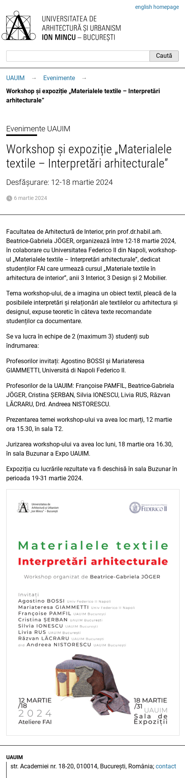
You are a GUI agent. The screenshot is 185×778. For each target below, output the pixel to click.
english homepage (157, 7)
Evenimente (59, 78)
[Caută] (77, 55)
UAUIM (15, 78)
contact (166, 766)
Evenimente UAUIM (38, 128)
